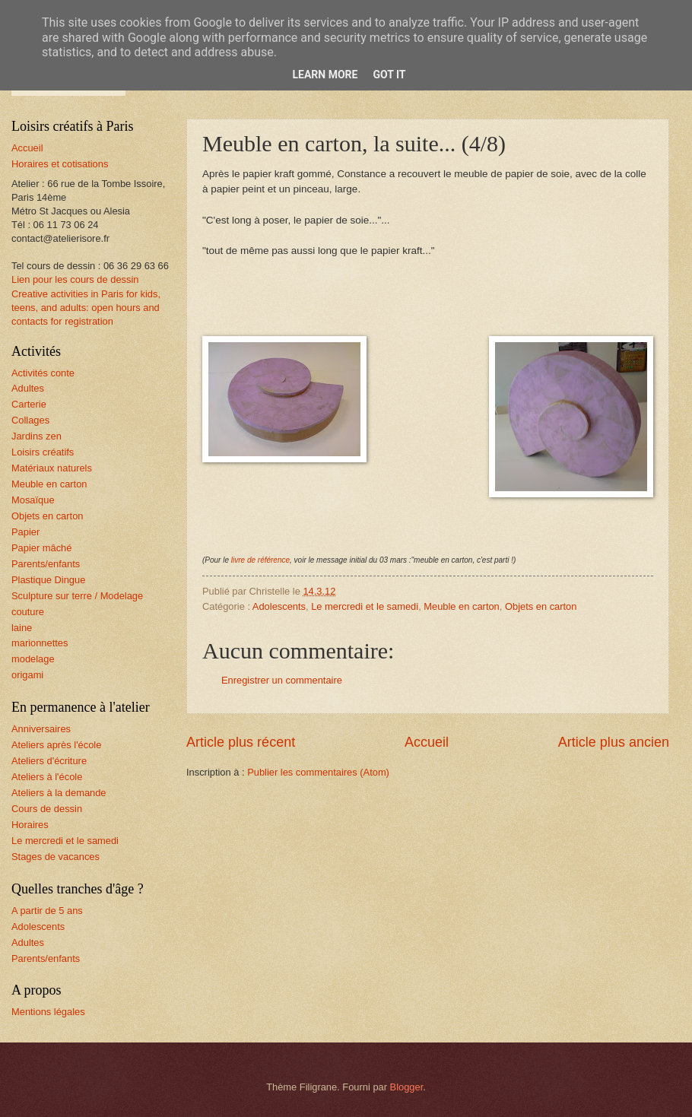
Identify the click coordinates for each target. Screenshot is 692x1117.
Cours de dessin (46, 808)
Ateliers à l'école (46, 776)
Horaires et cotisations (59, 164)
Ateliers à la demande (58, 792)
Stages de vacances (55, 856)
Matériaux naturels (51, 468)
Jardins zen (36, 436)
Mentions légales (48, 1011)
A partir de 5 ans (47, 910)
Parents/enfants (45, 564)
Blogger (407, 1087)
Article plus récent (240, 742)
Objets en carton (540, 606)
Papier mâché (41, 548)
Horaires (30, 824)
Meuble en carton (462, 606)
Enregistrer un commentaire (281, 680)
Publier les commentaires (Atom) (318, 772)
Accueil (427, 742)
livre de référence (260, 560)
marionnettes (39, 643)
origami (27, 675)
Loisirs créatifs (42, 452)
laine (21, 627)
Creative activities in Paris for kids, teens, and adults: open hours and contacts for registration (85, 307)
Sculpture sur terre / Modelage (77, 595)
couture (27, 611)
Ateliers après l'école (56, 744)
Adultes (27, 388)
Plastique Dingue (48, 579)
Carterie (28, 404)
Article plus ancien (613, 742)
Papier (25, 532)
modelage (33, 659)
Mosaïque (33, 500)
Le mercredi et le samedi (364, 606)
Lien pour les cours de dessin (74, 279)
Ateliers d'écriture (49, 760)
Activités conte (43, 373)
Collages (30, 420)
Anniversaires (41, 729)
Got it (389, 74)
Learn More (324, 74)
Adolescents (279, 606)
